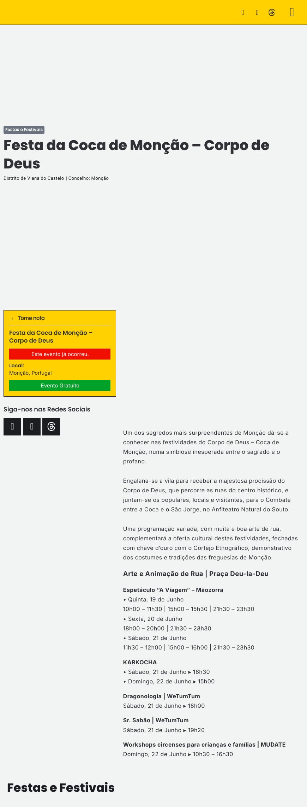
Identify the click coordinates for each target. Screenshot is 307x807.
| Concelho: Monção (87, 178)
